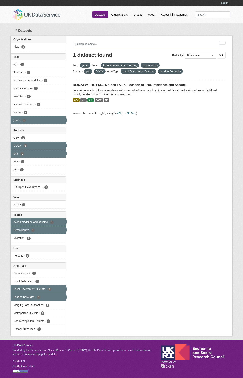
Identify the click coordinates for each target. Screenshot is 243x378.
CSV (76, 100)
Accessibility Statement (174, 14)
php (83, 100)
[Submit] (224, 14)
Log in (224, 3)
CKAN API (19, 361)
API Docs (131, 113)
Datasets (100, 14)
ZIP (106, 100)
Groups (138, 14)
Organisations (119, 14)
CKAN (167, 366)
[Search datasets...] (212, 14)
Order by (177, 55)
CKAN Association (23, 366)
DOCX (99, 100)
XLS (90, 100)
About (151, 14)
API (119, 113)
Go (221, 54)
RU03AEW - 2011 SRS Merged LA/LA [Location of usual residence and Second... (130, 84)
